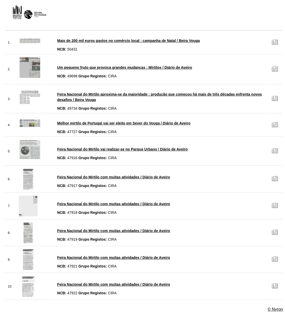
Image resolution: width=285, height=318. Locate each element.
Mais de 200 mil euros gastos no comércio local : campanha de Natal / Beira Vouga (128, 41)
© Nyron (275, 309)
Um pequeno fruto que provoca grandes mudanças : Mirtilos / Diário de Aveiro (124, 67)
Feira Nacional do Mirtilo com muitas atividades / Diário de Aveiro (113, 177)
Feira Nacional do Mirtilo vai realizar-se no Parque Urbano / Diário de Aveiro (122, 149)
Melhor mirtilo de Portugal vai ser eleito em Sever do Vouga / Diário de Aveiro (123, 123)
